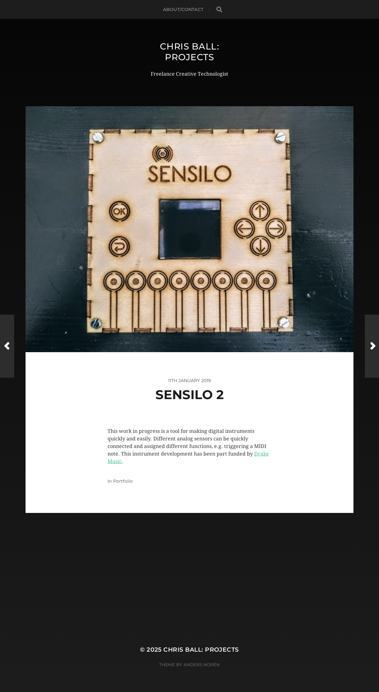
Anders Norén (202, 664)
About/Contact (183, 9)
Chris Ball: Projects (189, 51)
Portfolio (123, 481)
